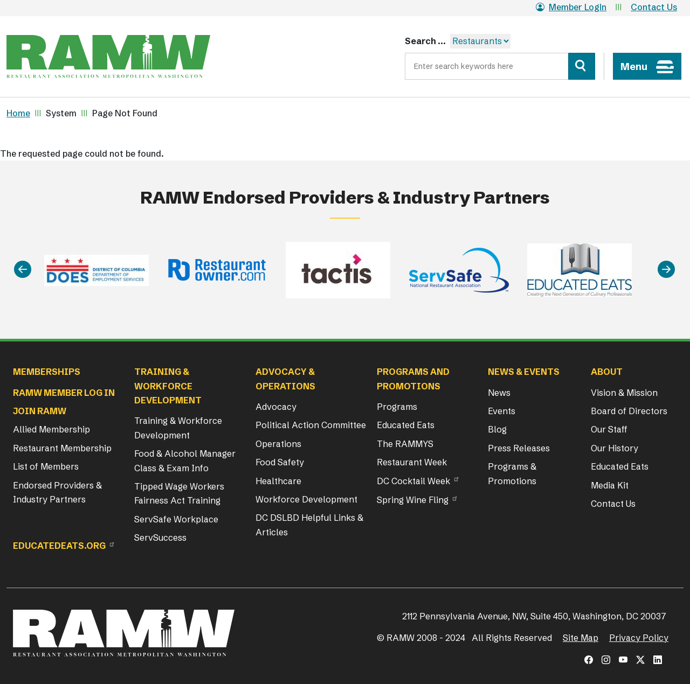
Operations (278, 443)
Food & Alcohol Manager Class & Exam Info (185, 460)
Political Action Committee (311, 425)
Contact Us (654, 7)
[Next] (666, 270)
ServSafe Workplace (176, 519)
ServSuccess (160, 537)
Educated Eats (405, 425)
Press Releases (519, 448)
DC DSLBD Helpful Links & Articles (309, 524)
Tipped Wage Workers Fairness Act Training (179, 493)
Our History (614, 448)
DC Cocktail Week (413, 481)
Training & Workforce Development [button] (168, 386)
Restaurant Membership (62, 448)
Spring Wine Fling (412, 499)
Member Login (571, 7)
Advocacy (276, 406)
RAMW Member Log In (64, 392)
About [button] (607, 371)
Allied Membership (51, 429)
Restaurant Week (412, 462)
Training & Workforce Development (178, 427)
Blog (497, 429)
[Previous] (22, 270)
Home (18, 113)
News (499, 392)
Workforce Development (306, 499)
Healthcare (278, 481)
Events (501, 411)
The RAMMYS (405, 443)
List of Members (46, 466)
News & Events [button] (524, 371)
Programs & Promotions (512, 473)
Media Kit (610, 485)
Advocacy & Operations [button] (285, 378)
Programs (397, 406)
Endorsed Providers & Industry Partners (57, 492)
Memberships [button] (46, 371)
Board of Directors (629, 411)
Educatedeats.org (59, 545)
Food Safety (280, 462)
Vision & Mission (624, 392)
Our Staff (609, 429)
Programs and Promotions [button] (413, 378)
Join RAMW (39, 411)
